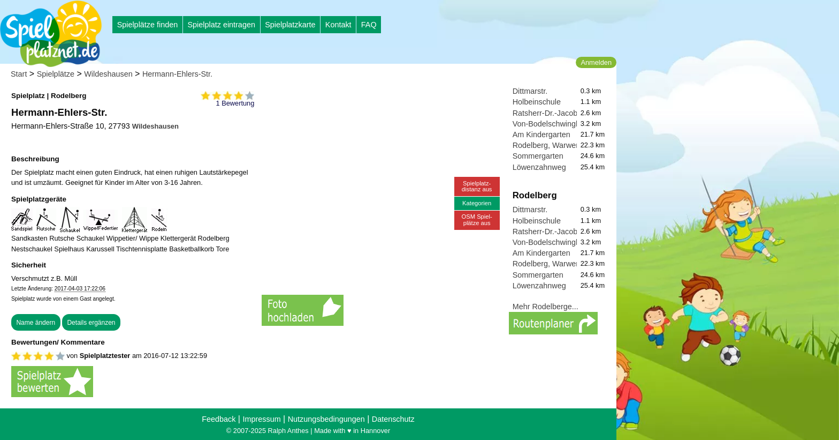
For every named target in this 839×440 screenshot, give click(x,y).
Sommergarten (538, 156)
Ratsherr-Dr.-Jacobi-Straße (559, 113)
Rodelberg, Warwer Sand (556, 145)
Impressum (261, 419)
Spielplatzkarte (290, 24)
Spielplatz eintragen (221, 24)
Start (19, 74)
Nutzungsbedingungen (326, 419)
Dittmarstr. (530, 91)
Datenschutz (393, 419)
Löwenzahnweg (539, 167)
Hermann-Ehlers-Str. (177, 74)
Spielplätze (55, 74)
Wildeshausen (108, 74)
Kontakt (338, 24)
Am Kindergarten (541, 134)
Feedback (218, 419)
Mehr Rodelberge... (545, 306)
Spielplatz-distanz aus (477, 186)
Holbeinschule (537, 102)
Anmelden (596, 62)
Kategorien (476, 203)
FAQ (369, 24)
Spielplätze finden (147, 24)
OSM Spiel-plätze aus (477, 219)
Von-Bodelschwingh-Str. (553, 124)
